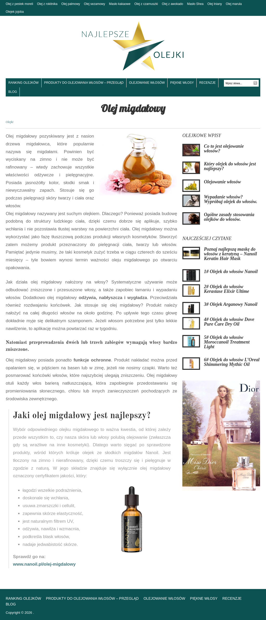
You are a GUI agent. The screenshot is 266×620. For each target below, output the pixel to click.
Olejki (9, 122)
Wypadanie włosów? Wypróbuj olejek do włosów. (230, 199)
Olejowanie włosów (147, 83)
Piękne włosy (182, 83)
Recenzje (207, 83)
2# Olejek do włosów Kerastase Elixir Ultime (226, 289)
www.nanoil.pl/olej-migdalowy (44, 564)
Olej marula (234, 4)
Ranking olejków (23, 83)
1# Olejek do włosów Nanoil (231, 271)
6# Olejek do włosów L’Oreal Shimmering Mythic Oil (232, 362)
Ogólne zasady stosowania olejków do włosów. (229, 217)
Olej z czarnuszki (146, 4)
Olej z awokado (172, 4)
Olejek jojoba (15, 12)
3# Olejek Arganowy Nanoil (230, 304)
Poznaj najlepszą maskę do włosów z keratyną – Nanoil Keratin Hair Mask (230, 254)
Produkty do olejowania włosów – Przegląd (84, 83)
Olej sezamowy (94, 4)
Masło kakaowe (119, 4)
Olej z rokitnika (47, 4)
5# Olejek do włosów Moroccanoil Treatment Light (227, 342)
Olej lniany (214, 4)
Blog (12, 92)
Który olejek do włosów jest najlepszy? (230, 166)
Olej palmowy (70, 4)
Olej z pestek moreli (19, 4)
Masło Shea (195, 4)
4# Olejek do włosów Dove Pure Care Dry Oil (229, 322)
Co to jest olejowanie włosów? (224, 148)
